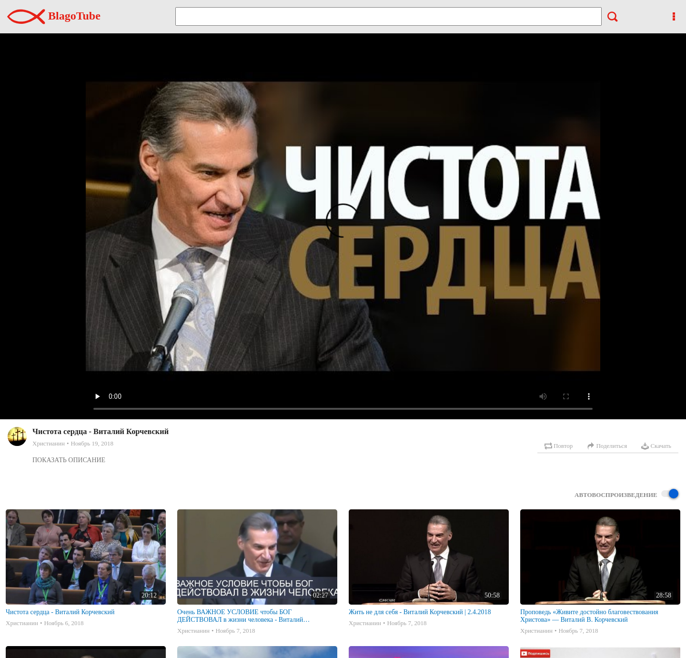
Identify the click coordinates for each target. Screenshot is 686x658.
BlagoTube (54, 16)
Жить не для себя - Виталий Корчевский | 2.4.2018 (420, 612)
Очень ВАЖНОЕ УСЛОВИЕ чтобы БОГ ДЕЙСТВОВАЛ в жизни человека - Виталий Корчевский (240, 616)
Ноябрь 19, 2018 (92, 443)
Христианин (48, 443)
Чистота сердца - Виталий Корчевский (60, 612)
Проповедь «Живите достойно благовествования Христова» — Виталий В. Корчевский (589, 615)
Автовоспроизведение (626, 494)
